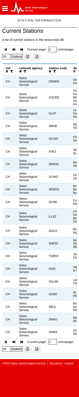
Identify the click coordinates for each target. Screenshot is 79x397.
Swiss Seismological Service (28, 363)
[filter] (11, 71)
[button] (5, 9)
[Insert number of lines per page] (6, 56)
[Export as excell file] (27, 56)
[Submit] (17, 56)
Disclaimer (56, 363)
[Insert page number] (52, 49)
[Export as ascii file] (37, 56)
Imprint (69, 363)
